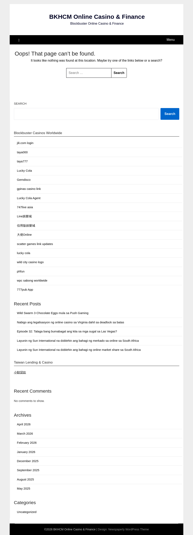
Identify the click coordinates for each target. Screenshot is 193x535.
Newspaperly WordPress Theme (128, 529)
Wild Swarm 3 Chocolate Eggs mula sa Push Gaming (52, 313)
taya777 (22, 161)
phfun (21, 271)
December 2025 (28, 461)
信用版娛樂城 (26, 225)
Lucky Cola (24, 170)
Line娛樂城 (24, 216)
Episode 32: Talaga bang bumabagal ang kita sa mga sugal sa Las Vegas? (67, 331)
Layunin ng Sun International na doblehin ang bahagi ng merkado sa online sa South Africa (78, 340)
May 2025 (23, 488)
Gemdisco (24, 179)
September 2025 (28, 470)
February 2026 (27, 442)
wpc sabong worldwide (32, 280)
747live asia (25, 207)
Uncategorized (27, 512)
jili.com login (25, 143)
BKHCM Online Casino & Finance (97, 16)
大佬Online (24, 234)
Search (20, 103)
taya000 (22, 152)
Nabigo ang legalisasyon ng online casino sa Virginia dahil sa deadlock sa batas (70, 322)
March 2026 (25, 433)
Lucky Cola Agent (29, 198)
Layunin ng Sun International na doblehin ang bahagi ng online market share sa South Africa (79, 349)
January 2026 (26, 452)
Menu (171, 39)
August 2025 (25, 479)
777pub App (25, 289)
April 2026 (24, 424)
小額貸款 (20, 372)
